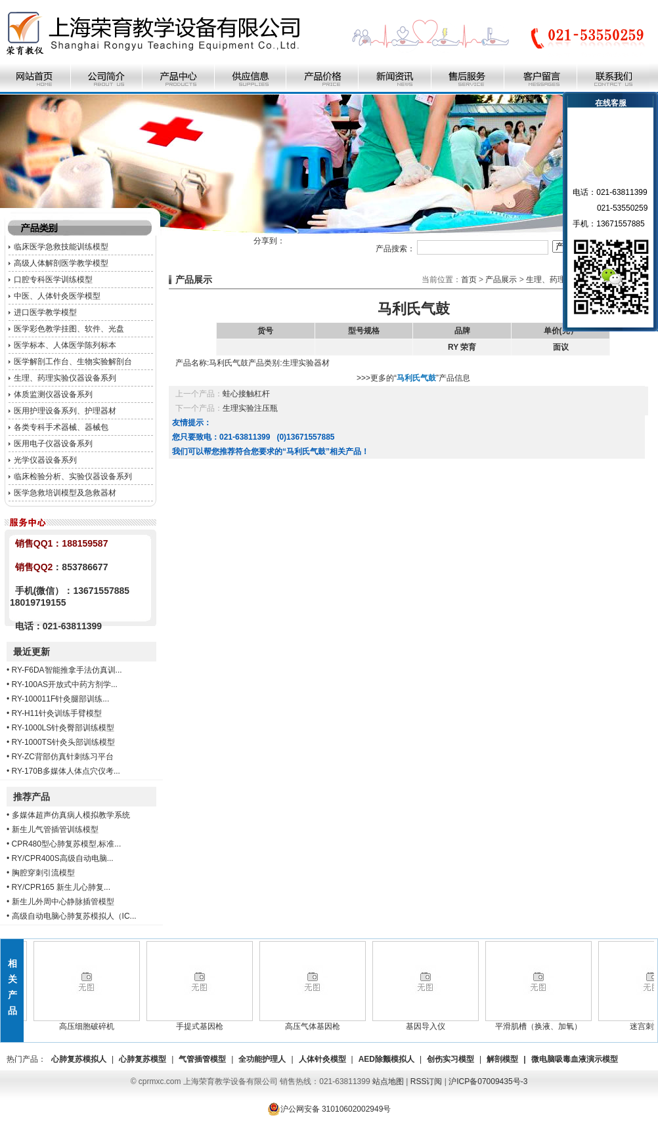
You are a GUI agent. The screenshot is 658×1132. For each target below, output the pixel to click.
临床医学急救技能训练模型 (61, 246)
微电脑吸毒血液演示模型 (574, 1059)
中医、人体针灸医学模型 (57, 296)
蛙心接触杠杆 (246, 393)
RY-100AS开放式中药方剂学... (65, 684)
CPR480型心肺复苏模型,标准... (66, 844)
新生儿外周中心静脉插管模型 (63, 901)
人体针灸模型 (322, 1059)
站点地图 (388, 1081)
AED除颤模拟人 (386, 1059)
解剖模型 (502, 1059)
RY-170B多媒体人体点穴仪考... (66, 771)
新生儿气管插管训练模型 (55, 829)
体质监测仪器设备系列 (53, 394)
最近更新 (31, 651)
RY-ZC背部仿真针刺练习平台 (63, 756)
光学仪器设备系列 (45, 460)
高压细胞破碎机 (90, 1022)
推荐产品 (31, 796)
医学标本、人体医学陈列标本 (65, 345)
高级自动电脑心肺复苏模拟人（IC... (74, 916)
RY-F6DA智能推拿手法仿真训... (67, 670)
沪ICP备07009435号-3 (488, 1081)
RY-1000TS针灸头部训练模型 (63, 742)
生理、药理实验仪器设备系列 (65, 378)
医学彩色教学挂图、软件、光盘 (69, 328)
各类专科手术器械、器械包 (61, 427)
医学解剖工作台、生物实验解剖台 (73, 361)
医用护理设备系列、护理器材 (65, 410)
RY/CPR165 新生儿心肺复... (61, 887)
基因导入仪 (429, 1022)
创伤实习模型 (450, 1059)
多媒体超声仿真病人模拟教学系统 (71, 815)
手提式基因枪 (203, 1022)
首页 (469, 279)
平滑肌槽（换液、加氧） (542, 1022)
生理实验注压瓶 (250, 408)
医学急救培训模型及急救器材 (65, 492)
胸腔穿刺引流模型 (43, 872)
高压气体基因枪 (316, 1022)
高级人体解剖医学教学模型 (61, 263)
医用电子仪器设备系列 (53, 443)
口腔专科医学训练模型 (53, 279)
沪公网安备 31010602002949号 (329, 1109)
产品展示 (501, 279)
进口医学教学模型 (45, 312)
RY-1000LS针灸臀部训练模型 (63, 727)
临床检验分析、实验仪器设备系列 (73, 476)
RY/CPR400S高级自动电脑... (63, 858)
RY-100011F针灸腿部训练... (61, 698)
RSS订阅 (426, 1081)
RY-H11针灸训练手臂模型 (57, 713)
